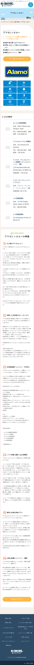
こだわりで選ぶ (25, 618)
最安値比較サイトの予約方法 (25, 627)
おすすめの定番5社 (8, 633)
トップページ (4, 22)
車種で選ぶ (8, 622)
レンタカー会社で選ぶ (14, 22)
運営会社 (8, 645)
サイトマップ (25, 641)
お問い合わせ (25, 637)
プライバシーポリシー (8, 641)
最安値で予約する (18, 59)
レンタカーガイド (8, 627)
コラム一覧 (8, 637)
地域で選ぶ (8, 618)
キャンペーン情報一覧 (25, 633)
